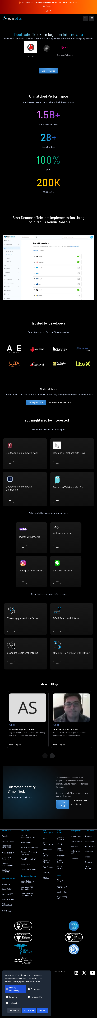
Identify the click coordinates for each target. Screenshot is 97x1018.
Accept (42, 1010)
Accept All (29, 1010)
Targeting (11, 997)
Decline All (14, 1010)
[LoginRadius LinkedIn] (76, 973)
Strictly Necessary (12, 989)
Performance (35, 989)
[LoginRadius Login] (85, 18)
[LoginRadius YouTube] (92, 973)
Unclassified (13, 1003)
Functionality (35, 997)
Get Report (48, 6)
